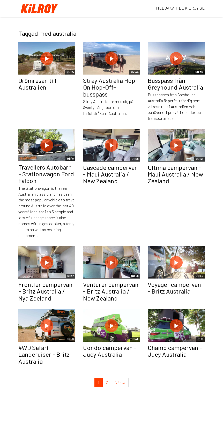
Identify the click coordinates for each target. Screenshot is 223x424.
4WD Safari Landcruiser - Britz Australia (44, 354)
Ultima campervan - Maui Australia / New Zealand (175, 174)
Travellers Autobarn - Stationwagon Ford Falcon (46, 174)
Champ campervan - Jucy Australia (175, 351)
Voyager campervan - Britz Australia (174, 288)
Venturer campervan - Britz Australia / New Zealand (110, 291)
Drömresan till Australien (37, 84)
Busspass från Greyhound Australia (175, 84)
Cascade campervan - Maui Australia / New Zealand (110, 174)
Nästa (119, 382)
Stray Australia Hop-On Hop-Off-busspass (110, 87)
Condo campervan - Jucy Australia (110, 351)
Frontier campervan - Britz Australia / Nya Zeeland (45, 291)
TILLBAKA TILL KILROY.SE (180, 7)
